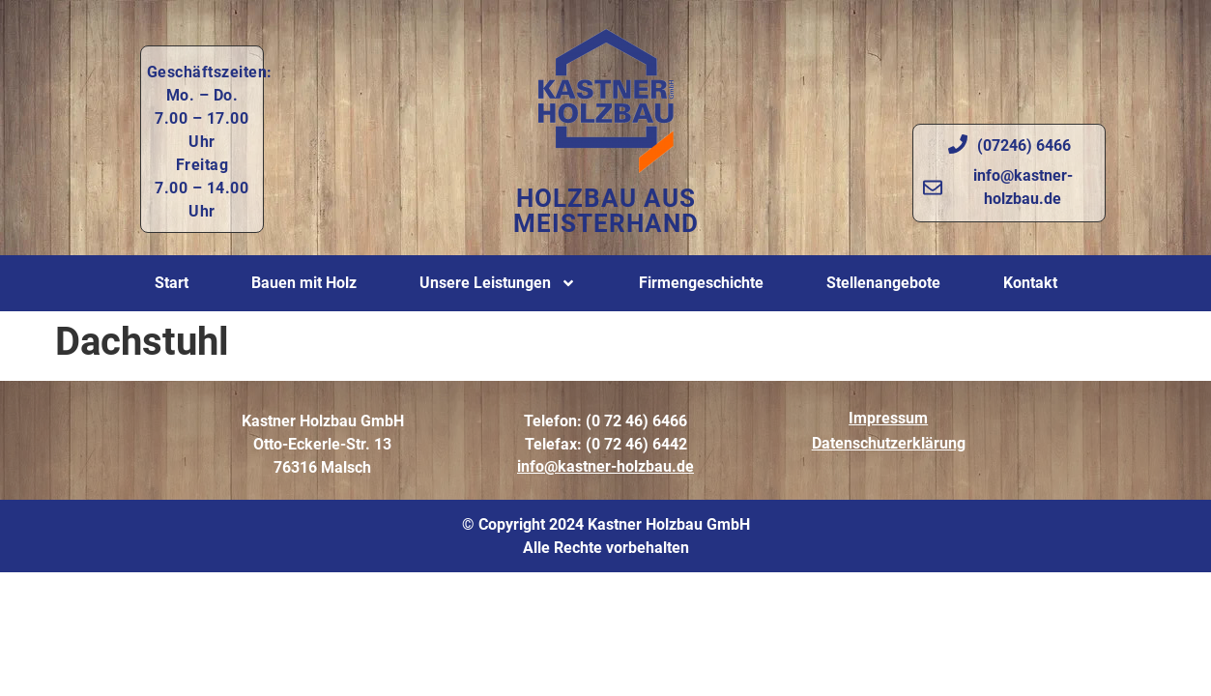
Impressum (888, 418)
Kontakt (1030, 283)
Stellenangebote (883, 283)
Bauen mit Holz (304, 283)
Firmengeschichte (701, 283)
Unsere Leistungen (497, 283)
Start (171, 283)
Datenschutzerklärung (889, 443)
